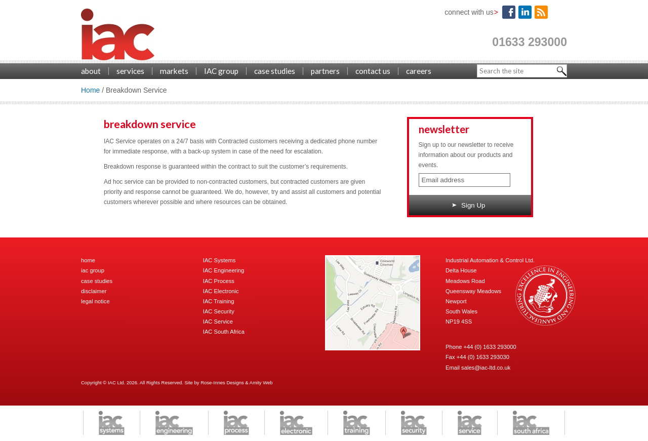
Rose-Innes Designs (222, 382)
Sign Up (468, 205)
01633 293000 (529, 42)
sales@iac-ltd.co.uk (485, 368)
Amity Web (261, 382)
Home (90, 90)
